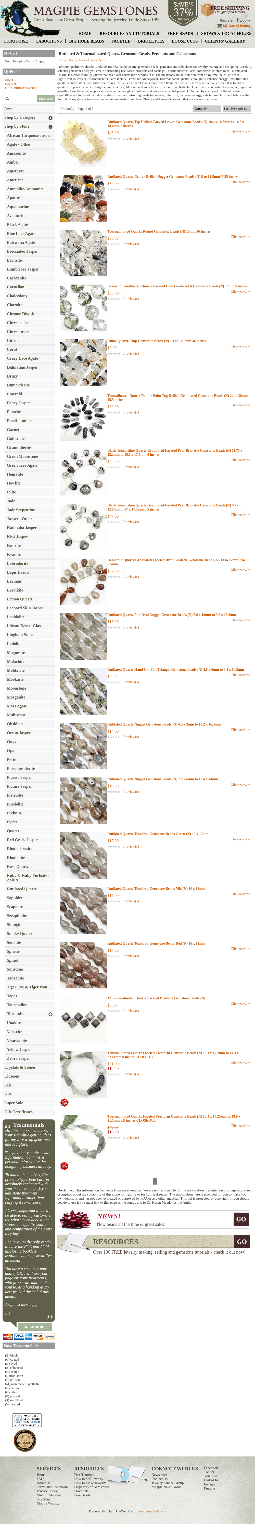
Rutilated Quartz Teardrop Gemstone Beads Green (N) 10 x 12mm (158, 834)
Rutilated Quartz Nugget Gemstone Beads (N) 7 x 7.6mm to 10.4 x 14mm (162, 779)
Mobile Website (48, 1503)
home (85, 33)
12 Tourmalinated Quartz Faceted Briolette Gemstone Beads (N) (156, 998)
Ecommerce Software (150, 1511)
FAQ (40, 1479)
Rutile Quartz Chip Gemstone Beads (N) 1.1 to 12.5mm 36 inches (156, 341)
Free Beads (82, 1495)
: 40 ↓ (202, 108)
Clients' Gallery (225, 41)
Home (62, 60)
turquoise (16, 41)
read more (35, 1327)
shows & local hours (226, 33)
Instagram (211, 1484)
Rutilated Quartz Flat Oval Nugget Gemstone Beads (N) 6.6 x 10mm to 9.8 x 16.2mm (171, 615)
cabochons (48, 41)
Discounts (81, 1491)
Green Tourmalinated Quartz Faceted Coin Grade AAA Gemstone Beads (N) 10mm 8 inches (177, 286)
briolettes (151, 41)
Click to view (240, 131)
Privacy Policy (47, 1491)
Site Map (43, 1499)
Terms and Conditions (52, 1487)
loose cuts (185, 41)
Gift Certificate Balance (21, 88)
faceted (121, 41)
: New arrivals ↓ (237, 108)
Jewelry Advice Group (168, 1483)
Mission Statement (50, 1495)
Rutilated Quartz (97, 60)
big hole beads (86, 41)
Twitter (209, 1472)
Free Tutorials (84, 1475)
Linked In (211, 1480)
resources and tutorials (129, 33)
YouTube (210, 1476)
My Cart (229, 26)
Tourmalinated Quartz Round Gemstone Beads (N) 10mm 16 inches (158, 231)
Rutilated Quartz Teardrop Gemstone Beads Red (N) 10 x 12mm (156, 943)
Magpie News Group (167, 1487)
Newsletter (159, 1475)
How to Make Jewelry (90, 1483)
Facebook (211, 1468)
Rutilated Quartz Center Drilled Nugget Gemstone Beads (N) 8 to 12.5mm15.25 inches (172, 177)
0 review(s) (131, 138)
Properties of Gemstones (91, 1487)
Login (245, 20)
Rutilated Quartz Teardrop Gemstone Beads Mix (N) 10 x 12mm (156, 889)
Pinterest (210, 1488)
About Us (43, 1483)
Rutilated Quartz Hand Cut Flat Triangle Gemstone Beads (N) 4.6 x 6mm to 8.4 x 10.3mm (175, 670)
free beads (180, 33)
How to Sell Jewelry (88, 1479)
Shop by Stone (77, 60)
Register (227, 20)
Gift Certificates (18, 1112)
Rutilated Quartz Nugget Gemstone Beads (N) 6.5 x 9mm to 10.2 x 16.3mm (164, 724)
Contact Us (160, 1479)
